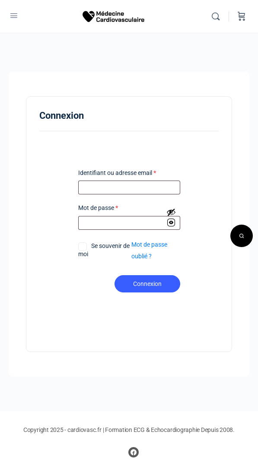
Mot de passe (98, 208)
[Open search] (241, 236)
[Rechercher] (217, 16)
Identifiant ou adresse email (117, 173)
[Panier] (241, 16)
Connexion (147, 283)
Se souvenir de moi (104, 249)
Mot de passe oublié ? (149, 250)
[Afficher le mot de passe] (171, 218)
